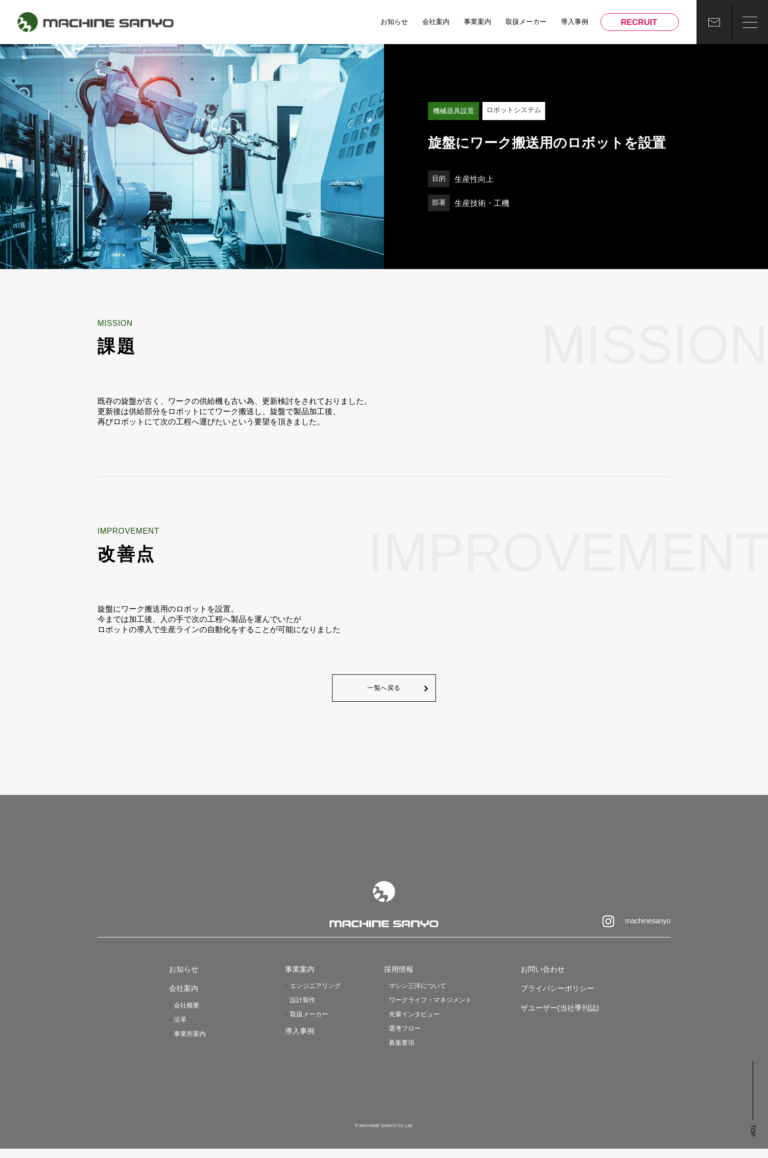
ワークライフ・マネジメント (433, 1009)
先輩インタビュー (416, 1023)
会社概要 (187, 1014)
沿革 (181, 1029)
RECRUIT (637, 22)
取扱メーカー (525, 22)
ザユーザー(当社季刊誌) (554, 1017)
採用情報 (400, 978)
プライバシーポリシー (552, 998)
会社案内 (435, 22)
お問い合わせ (535, 978)
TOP (749, 1140)
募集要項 (402, 1052)
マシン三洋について (420, 995)
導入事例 (573, 22)
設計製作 (299, 1009)
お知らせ (393, 22)
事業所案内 (191, 1043)
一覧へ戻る (384, 692)
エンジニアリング (313, 995)
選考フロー (406, 1037)
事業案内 (477, 22)
